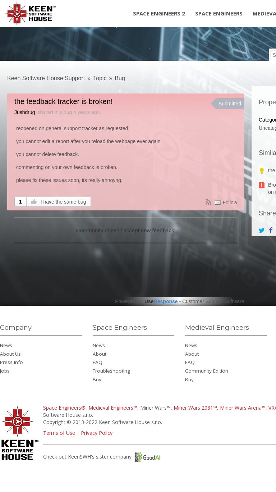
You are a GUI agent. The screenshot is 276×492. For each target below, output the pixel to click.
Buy (97, 379)
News (6, 345)
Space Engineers (219, 13)
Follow (230, 202)
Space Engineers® (64, 407)
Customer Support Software (213, 301)
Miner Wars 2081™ (195, 407)
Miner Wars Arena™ (243, 407)
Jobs (5, 371)
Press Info (11, 362)
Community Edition (206, 371)
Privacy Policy (96, 432)
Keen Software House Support (46, 78)
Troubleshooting (111, 371)
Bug (120, 78)
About (99, 354)
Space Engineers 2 (159, 13)
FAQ (97, 362)
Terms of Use (59, 432)
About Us (10, 354)
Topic (99, 78)
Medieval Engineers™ (112, 407)
